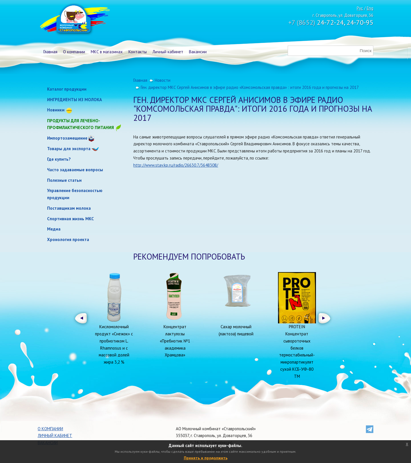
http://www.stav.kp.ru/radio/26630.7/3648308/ (175, 165)
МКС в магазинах (107, 51)
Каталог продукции (66, 89)
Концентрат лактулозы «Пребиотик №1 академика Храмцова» (175, 341)
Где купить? (59, 159)
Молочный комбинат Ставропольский (74, 20)
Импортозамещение (67, 138)
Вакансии (198, 51)
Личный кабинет (167, 51)
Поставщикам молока (69, 208)
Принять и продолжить (205, 457)
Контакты (137, 51)
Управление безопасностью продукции (74, 194)
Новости (162, 80)
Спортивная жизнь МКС (70, 218)
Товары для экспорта (68, 148)
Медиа (54, 229)
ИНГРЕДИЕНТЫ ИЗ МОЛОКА (74, 99)
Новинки (56, 110)
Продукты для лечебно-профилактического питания (84, 124)
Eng (370, 8)
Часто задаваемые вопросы (75, 169)
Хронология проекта (68, 239)
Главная (50, 51)
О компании (74, 51)
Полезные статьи (64, 180)
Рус (360, 8)
